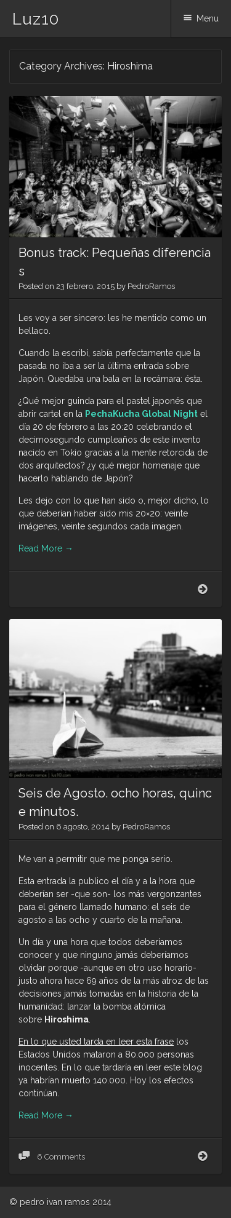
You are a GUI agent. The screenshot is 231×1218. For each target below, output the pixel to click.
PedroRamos (151, 286)
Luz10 (35, 19)
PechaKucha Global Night (141, 414)
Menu (208, 18)
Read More (45, 548)
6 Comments (60, 1156)
